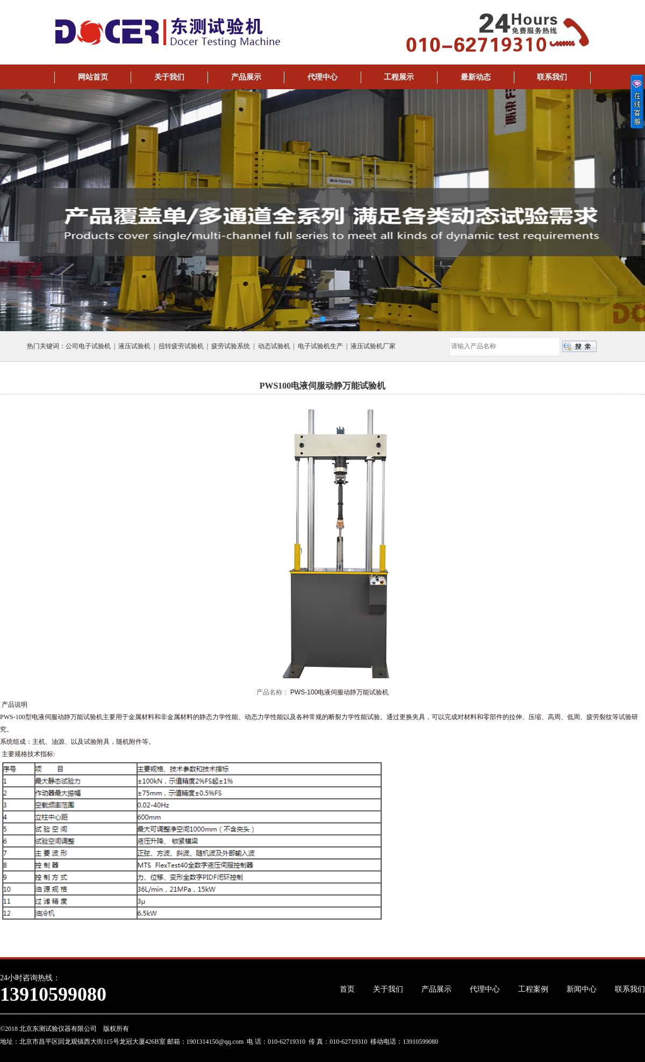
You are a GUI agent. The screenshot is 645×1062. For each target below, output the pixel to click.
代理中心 (322, 77)
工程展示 (399, 77)
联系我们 (552, 77)
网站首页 (93, 77)
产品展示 (246, 77)
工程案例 (533, 989)
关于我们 (169, 77)
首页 (347, 989)
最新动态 (476, 77)
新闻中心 (582, 989)
